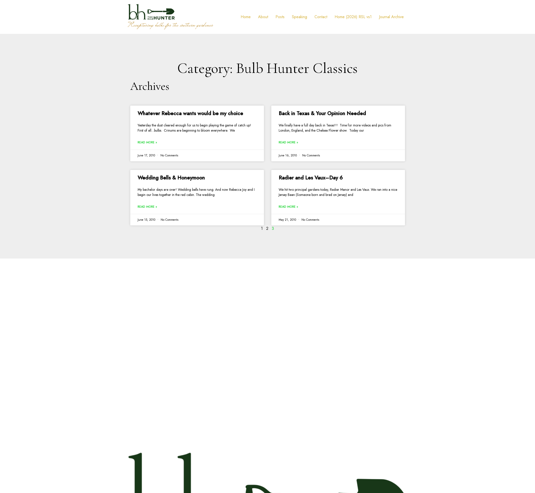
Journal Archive (391, 17)
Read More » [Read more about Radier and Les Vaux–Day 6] (288, 207)
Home (246, 17)
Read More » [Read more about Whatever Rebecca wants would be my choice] (147, 142)
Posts (280, 17)
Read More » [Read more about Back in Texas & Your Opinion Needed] (288, 142)
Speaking (299, 17)
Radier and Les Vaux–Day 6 (311, 177)
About (263, 17)
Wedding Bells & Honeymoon (171, 177)
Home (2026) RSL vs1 (353, 17)
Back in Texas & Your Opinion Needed (322, 113)
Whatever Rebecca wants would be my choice (190, 113)
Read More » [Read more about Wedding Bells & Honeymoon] (147, 207)
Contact (320, 17)
